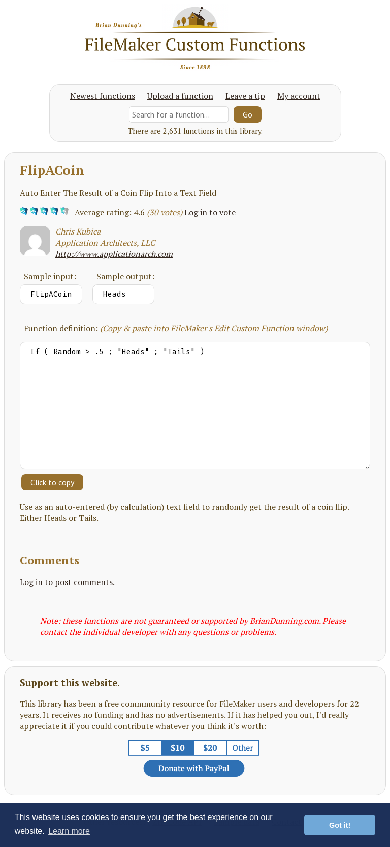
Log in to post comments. (67, 582)
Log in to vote (210, 212)
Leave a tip (245, 95)
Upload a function (180, 95)
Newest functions (102, 95)
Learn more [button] (69, 831)
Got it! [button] (339, 825)
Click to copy (52, 482)
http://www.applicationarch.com (114, 253)
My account (298, 95)
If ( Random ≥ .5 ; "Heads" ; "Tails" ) (195, 405)
